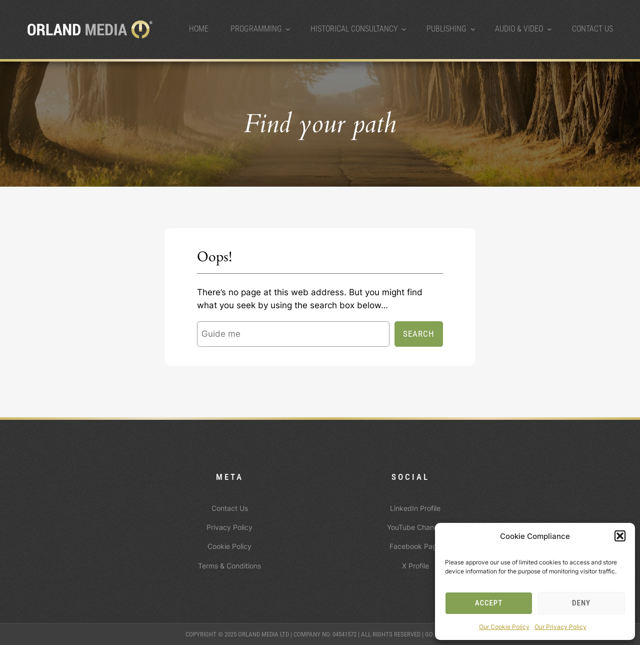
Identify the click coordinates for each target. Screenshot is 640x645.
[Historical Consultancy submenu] (404, 29)
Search (418, 334)
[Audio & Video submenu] (549, 29)
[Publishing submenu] (473, 29)
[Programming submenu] (288, 29)
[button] (620, 536)
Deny (581, 602)
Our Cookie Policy (504, 626)
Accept (489, 602)
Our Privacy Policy (560, 626)
